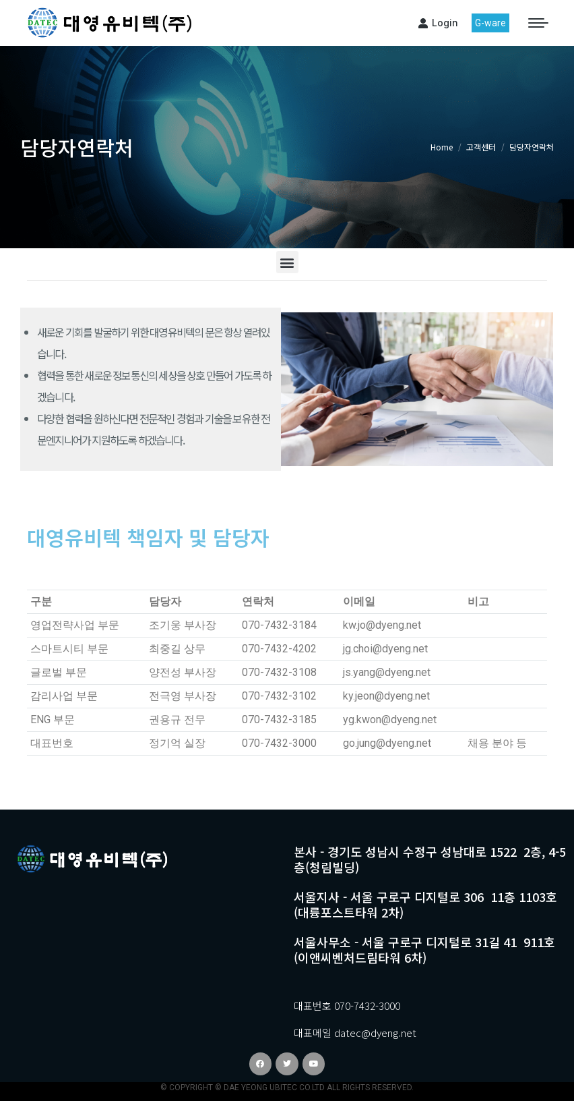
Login (438, 22)
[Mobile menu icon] (538, 23)
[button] (287, 262)
